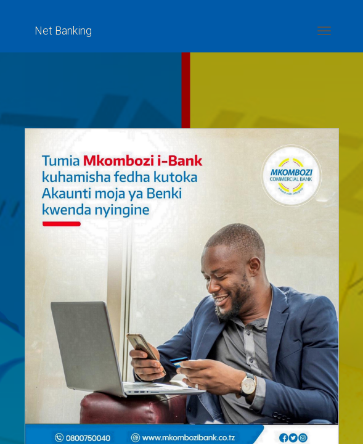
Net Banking (63, 30)
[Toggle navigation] (324, 30)
